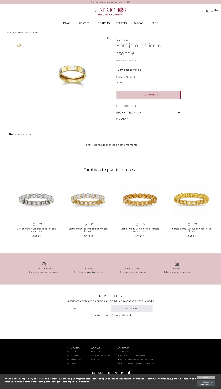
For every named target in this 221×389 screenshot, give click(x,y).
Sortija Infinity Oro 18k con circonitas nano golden (140, 230)
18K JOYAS (122, 40)
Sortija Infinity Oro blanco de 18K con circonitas (36, 230)
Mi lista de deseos (75, 363)
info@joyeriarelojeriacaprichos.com (137, 363)
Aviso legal (96, 351)
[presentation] (110, 323)
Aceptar (206, 378)
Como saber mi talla (129, 69)
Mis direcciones (74, 359)
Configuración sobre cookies (206, 383)
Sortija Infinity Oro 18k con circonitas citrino (191, 230)
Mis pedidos (72, 355)
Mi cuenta (71, 351)
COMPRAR (148, 95)
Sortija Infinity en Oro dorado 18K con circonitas (88, 230)
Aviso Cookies (97, 359)
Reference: (121, 60)
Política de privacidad (121, 315)
